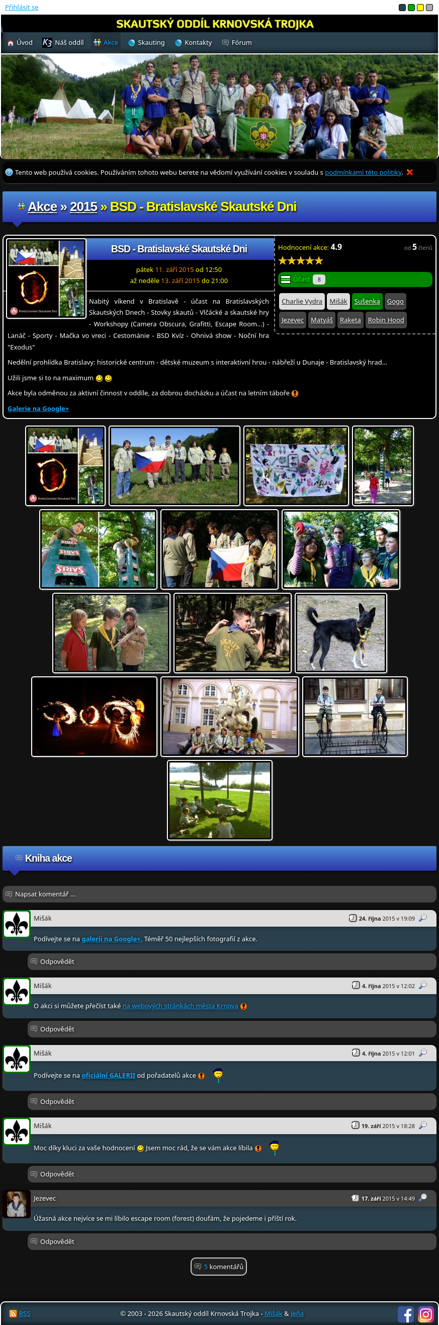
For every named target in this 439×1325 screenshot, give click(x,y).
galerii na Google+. (111, 938)
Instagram (426, 1314)
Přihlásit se (21, 7)
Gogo (395, 301)
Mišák (338, 301)
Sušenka (367, 301)
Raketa (350, 319)
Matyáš (322, 319)
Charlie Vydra (302, 301)
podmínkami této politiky (363, 172)
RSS (24, 1313)
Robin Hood (386, 319)
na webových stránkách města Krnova (180, 1005)
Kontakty (198, 42)
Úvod (25, 42)
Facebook (406, 1314)
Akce (42, 206)
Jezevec (293, 319)
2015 (83, 206)
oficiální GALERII (108, 1075)
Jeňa (297, 1313)
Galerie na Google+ (38, 408)
